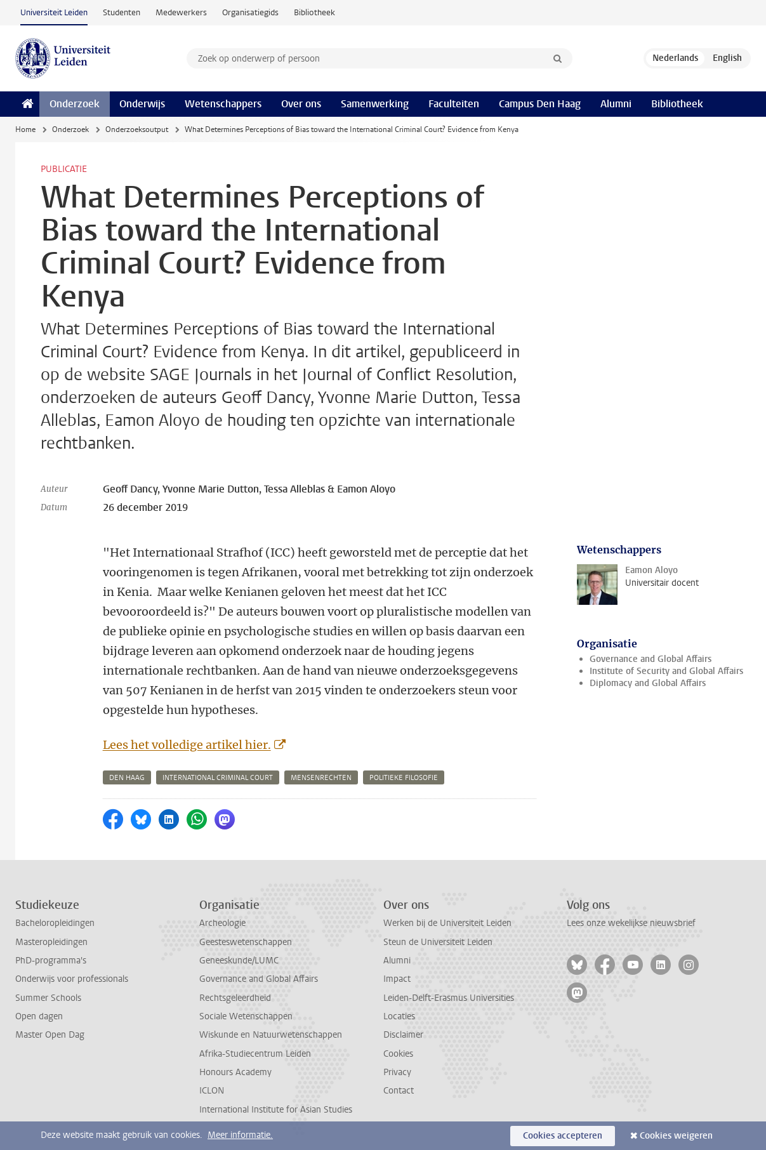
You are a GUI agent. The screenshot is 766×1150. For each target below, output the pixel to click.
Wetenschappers (223, 103)
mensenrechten (321, 778)
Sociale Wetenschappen (246, 1016)
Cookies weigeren (676, 1136)
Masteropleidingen (51, 942)
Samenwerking (375, 103)
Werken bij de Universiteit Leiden (447, 923)
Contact (398, 1091)
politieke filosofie (403, 778)
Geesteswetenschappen (245, 942)
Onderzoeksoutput (136, 129)
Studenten (121, 12)
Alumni (615, 103)
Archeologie (222, 923)
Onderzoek (75, 103)
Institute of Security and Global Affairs (666, 671)
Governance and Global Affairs (650, 659)
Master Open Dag (49, 1035)
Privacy (397, 1072)
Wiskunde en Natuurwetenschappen (270, 1035)
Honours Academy (235, 1072)
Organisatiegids (250, 12)
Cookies (398, 1054)
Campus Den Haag (540, 103)
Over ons (301, 103)
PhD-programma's (50, 961)
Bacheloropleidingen (55, 923)
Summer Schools (48, 998)
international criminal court (217, 778)
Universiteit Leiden (54, 12)
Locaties (399, 1016)
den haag (127, 778)
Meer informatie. (240, 1135)
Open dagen (39, 1016)
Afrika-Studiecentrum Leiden (255, 1054)
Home (25, 129)
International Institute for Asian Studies (275, 1110)
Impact (397, 979)
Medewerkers (181, 12)
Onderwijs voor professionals (71, 979)
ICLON (211, 1091)
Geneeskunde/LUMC (239, 961)
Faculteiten (453, 103)
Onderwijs (142, 103)
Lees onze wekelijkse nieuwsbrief (631, 923)
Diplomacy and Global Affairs (648, 683)
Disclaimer (403, 1035)
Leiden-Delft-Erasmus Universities (448, 998)
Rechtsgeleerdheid (235, 998)
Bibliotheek (314, 12)
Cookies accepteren (562, 1136)
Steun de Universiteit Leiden (437, 942)
